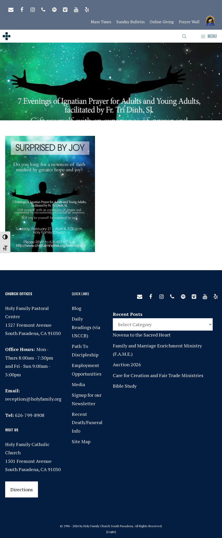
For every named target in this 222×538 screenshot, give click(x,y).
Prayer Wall (189, 21)
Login (111, 532)
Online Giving (162, 21)
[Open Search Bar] (184, 36)
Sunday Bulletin (130, 21)
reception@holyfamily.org (33, 399)
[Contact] (10, 8)
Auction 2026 (127, 364)
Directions (21, 489)
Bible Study (125, 386)
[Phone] (43, 8)
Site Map (81, 441)
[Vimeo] (65, 8)
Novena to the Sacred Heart (142, 335)
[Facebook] (21, 8)
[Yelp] (86, 8)
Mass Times (101, 21)
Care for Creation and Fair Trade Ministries (158, 375)
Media (78, 384)
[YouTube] (76, 8)
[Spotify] (54, 8)
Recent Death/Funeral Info (87, 422)
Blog (76, 308)
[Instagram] (32, 8)
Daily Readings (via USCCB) (86, 327)
